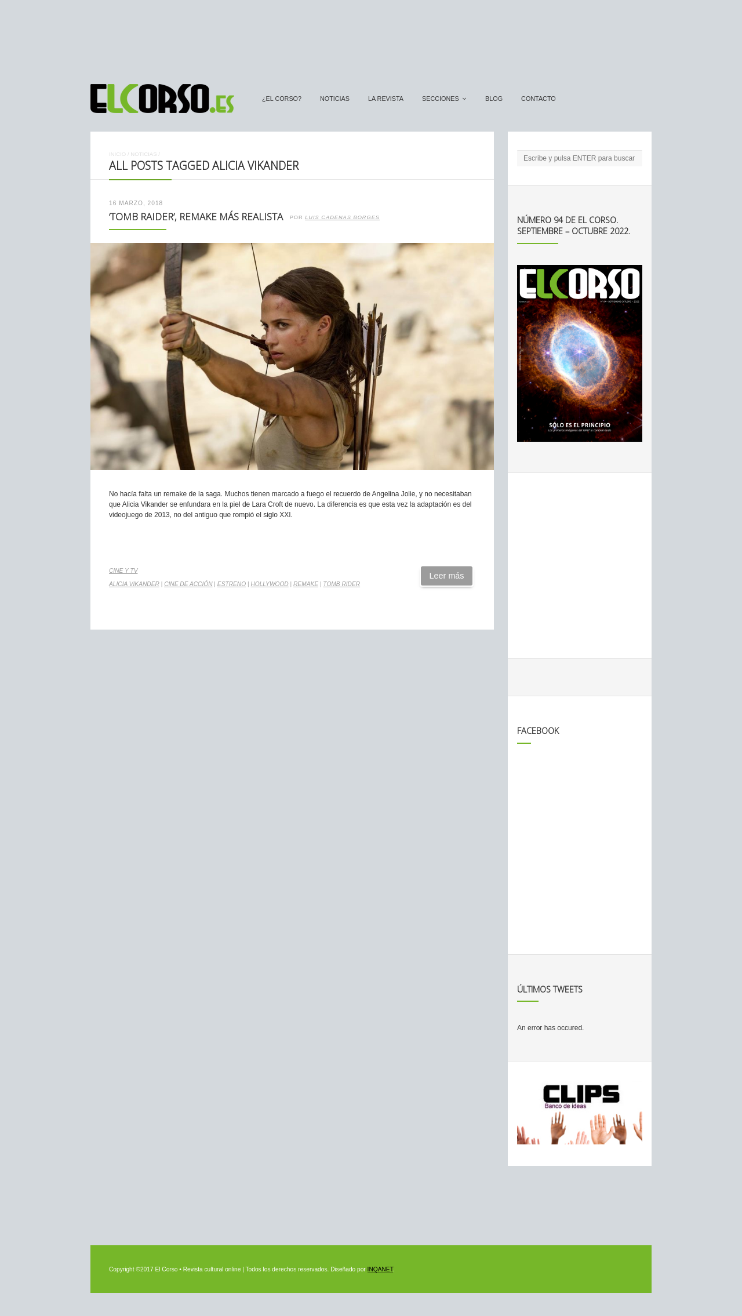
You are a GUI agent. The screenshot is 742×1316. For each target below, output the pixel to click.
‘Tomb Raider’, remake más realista (196, 216)
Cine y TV (123, 571)
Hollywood (269, 584)
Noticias (335, 98)
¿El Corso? (281, 98)
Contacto (538, 98)
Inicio (117, 154)
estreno (231, 584)
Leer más (447, 575)
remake (305, 584)
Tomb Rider (341, 584)
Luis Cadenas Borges (342, 217)
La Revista (385, 98)
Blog (494, 98)
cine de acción (188, 584)
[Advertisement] (371, 36)
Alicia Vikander (134, 584)
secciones (440, 98)
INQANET (380, 1269)
